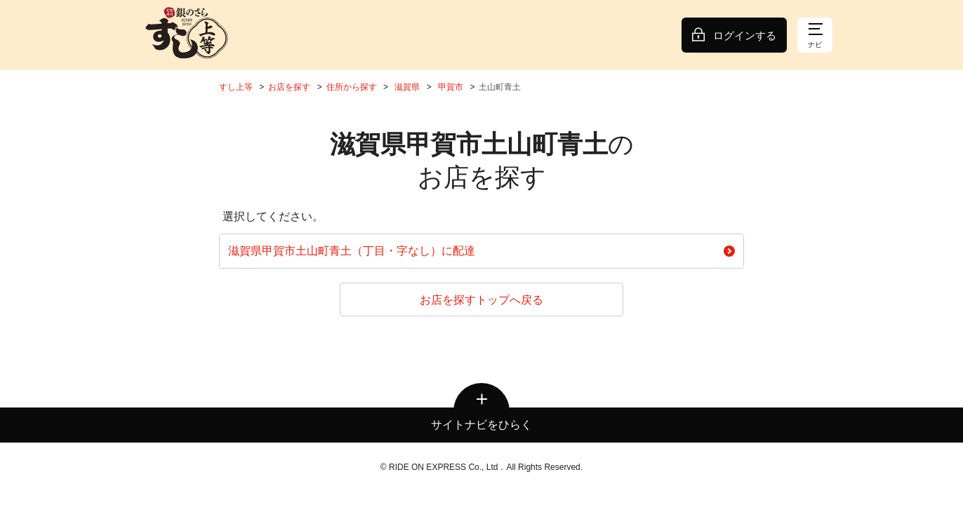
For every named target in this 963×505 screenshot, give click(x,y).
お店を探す (289, 87)
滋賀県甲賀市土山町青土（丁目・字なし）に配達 (481, 251)
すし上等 (236, 87)
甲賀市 (450, 87)
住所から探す (351, 87)
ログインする (744, 35)
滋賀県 (407, 87)
